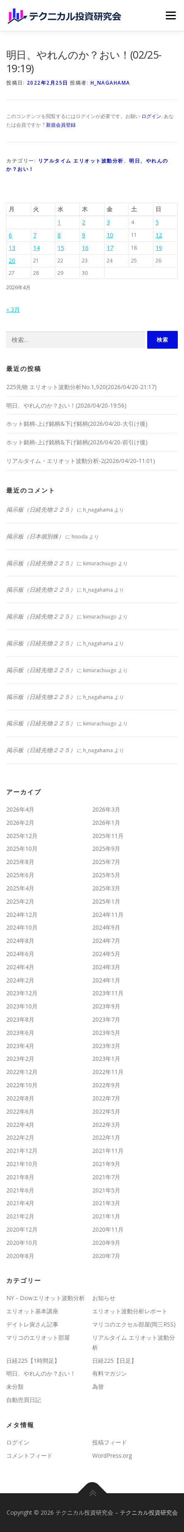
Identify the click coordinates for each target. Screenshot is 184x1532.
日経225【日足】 (114, 1360)
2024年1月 (106, 980)
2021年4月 (20, 1203)
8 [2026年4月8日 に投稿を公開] (59, 235)
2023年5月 (106, 1032)
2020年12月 (22, 1229)
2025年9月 (106, 848)
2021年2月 (20, 1216)
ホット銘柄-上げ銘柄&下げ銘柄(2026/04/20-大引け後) (77, 423)
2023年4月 (20, 1046)
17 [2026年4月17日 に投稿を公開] (110, 248)
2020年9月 (106, 1242)
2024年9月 (106, 927)
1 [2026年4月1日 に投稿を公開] (59, 222)
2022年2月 (20, 1137)
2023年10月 (22, 1006)
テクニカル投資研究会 (149, 1512)
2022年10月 (22, 1085)
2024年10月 (22, 927)
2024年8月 (20, 940)
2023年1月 (106, 1058)
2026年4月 (20, 809)
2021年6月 (20, 1190)
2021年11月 (108, 1150)
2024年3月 (106, 967)
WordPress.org (112, 1455)
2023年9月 (106, 1006)
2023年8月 (20, 1019)
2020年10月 (22, 1242)
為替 (98, 1386)
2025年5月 (106, 875)
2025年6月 (20, 875)
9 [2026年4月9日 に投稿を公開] (83, 235)
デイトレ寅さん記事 (32, 1324)
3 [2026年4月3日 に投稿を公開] (108, 222)
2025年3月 (106, 888)
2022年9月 (106, 1085)
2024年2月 (20, 980)
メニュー (170, 15)
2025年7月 (106, 862)
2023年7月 (106, 1019)
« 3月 (13, 309)
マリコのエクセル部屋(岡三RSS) (134, 1324)
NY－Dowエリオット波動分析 (45, 1298)
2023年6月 (20, 1032)
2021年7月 (106, 1177)
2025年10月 (22, 848)
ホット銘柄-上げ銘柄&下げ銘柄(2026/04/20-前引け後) (77, 442)
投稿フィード (109, 1442)
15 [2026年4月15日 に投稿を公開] (60, 248)
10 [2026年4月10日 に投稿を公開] (110, 235)
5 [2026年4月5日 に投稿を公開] (157, 222)
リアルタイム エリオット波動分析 (81, 160)
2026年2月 (20, 822)
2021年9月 (106, 1164)
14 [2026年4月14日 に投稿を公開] (36, 248)
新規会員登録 (61, 124)
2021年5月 (106, 1190)
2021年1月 (106, 1216)
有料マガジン (109, 1373)
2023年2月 (20, 1058)
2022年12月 (22, 1072)
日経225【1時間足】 (33, 1360)
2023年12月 (22, 993)
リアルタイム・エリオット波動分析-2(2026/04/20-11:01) (80, 461)
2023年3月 (106, 1046)
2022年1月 (106, 1137)
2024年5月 (106, 954)
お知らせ (103, 1298)
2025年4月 (20, 888)
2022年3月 (106, 1124)
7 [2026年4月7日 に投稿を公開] (34, 235)
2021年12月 (22, 1150)
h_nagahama (110, 82)
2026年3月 (106, 809)
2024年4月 (20, 967)
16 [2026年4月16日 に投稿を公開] (85, 248)
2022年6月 (20, 1111)
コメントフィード (29, 1455)
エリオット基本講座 (32, 1311)
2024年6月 (20, 954)
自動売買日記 (23, 1400)
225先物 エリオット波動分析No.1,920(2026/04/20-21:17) (81, 387)
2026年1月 (106, 822)
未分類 (15, 1386)
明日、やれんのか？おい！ (41, 1373)
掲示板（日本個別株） (35, 536)
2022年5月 (106, 1111)
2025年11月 (108, 836)
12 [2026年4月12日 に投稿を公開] (158, 235)
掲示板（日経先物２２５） (41, 509)
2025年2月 (20, 901)
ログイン (151, 116)
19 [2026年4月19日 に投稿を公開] (158, 248)
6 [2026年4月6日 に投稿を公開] (10, 235)
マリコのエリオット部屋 (38, 1337)
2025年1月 (106, 901)
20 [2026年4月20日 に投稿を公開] (12, 260)
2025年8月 (20, 862)
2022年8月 (20, 1098)
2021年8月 (20, 1177)
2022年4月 (20, 1124)
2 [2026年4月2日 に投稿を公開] (83, 222)
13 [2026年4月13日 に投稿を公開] (12, 248)
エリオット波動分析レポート (129, 1311)
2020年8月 (20, 1256)
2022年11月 (108, 1072)
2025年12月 (22, 836)
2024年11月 (108, 914)
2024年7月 (106, 940)
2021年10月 (22, 1164)
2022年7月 (106, 1098)
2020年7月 (106, 1256)
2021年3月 (106, 1203)
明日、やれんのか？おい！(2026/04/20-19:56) (66, 405)
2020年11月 (108, 1229)
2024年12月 (22, 914)
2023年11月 (108, 993)
